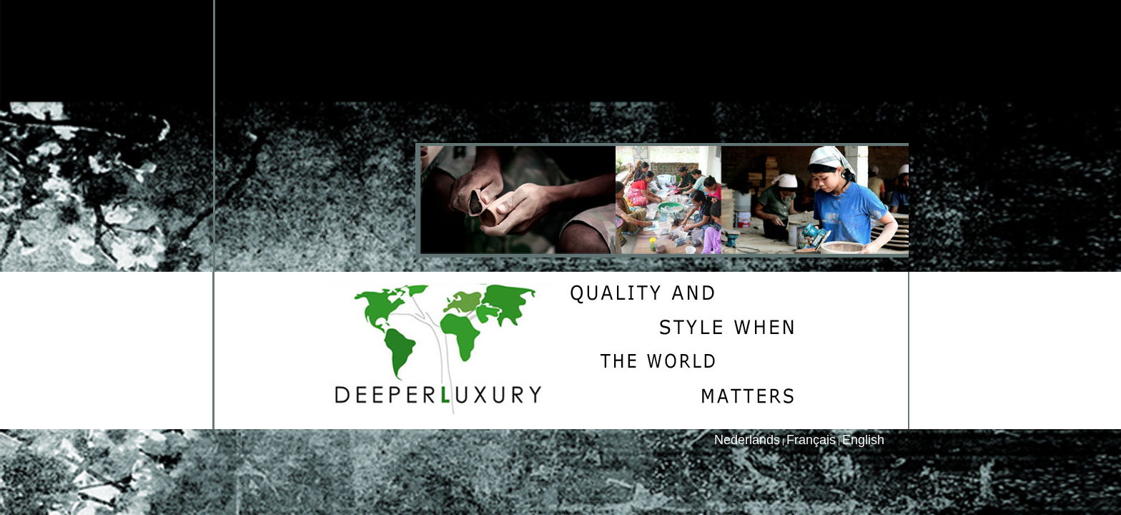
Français (811, 440)
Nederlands (747, 440)
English (863, 440)
